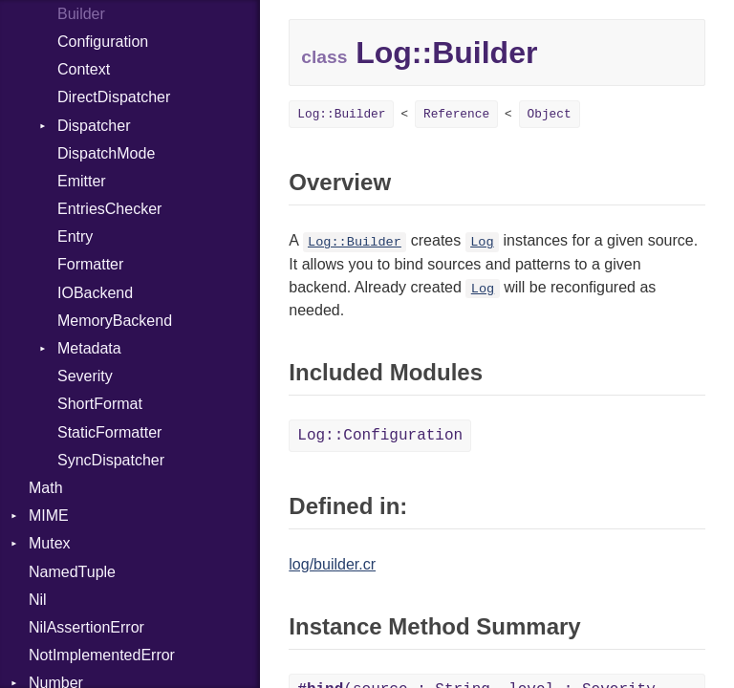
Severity (85, 376)
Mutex (50, 543)
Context (83, 69)
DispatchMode (106, 153)
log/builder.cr (332, 564)
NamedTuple (72, 572)
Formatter (90, 264)
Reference (456, 114)
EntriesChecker (109, 209)
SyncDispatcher (110, 460)
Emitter (81, 181)
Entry (75, 236)
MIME (49, 515)
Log (481, 242)
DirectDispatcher (113, 97)
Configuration (102, 41)
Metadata (89, 348)
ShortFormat (99, 404)
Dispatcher (93, 126)
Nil (38, 599)
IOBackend (95, 293)
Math (46, 488)
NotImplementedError (102, 655)
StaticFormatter (109, 432)
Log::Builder (341, 114)
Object (550, 114)
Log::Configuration (380, 435)
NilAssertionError (86, 627)
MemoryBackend (114, 320)
